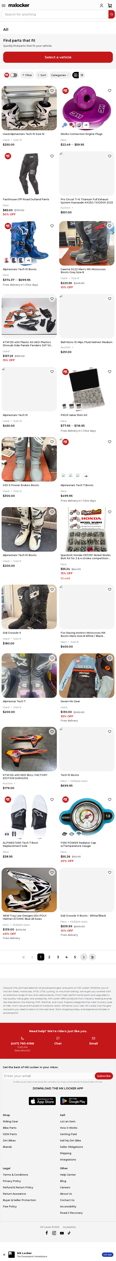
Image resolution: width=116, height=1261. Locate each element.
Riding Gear (10, 1121)
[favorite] (52, 90)
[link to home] (19, 6)
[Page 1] (40, 956)
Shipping (65, 1153)
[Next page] (83, 956)
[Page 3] (57, 956)
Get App (107, 1254)
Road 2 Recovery (71, 1212)
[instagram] (54, 1233)
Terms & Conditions (15, 1174)
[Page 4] (66, 956)
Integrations (68, 1159)
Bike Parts (9, 1127)
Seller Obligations (71, 1146)
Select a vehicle (58, 57)
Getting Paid (68, 1134)
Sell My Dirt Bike (70, 1140)
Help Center (68, 1174)
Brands (7, 1146)
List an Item (67, 1121)
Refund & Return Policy (18, 1187)
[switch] (13, 75)
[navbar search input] (55, 14)
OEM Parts (10, 1134)
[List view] (82, 75)
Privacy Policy (12, 1181)
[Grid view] (75, 75)
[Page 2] (49, 956)
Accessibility (68, 1206)
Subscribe (103, 1075)
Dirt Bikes (9, 1140)
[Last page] (92, 956)
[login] (101, 6)
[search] (111, 14)
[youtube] (62, 1233)
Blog (63, 1181)
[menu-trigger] (3, 6)
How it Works (68, 1127)
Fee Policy (10, 1206)
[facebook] (46, 1233)
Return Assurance (14, 1193)
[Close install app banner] (4, 1254)
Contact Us (67, 1200)
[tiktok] (69, 1233)
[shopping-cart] (109, 5)
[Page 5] (75, 956)
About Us (66, 1193)
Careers (65, 1187)
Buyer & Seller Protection (19, 1200)
